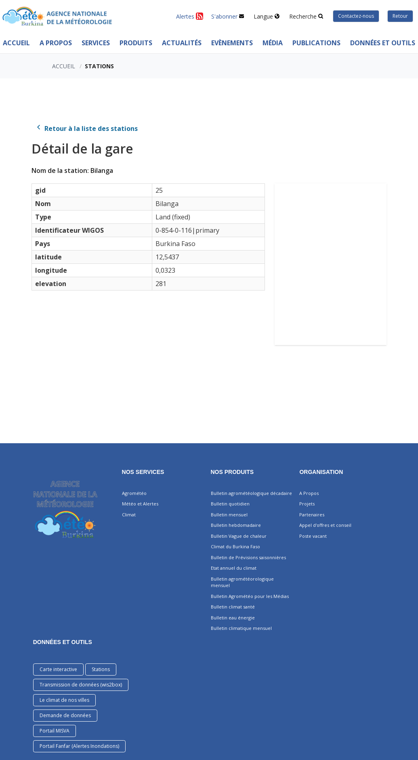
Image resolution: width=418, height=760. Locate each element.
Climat (129, 515)
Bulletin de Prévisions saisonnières (248, 557)
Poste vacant (313, 536)
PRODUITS (136, 42)
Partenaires (311, 515)
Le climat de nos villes (64, 700)
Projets (307, 504)
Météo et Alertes (140, 504)
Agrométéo (134, 493)
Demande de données (65, 715)
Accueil (63, 66)
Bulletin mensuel (229, 515)
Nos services (143, 472)
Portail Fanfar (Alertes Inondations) (79, 746)
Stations (101, 669)
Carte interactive (58, 669)
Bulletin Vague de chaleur (239, 536)
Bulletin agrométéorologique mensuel (242, 582)
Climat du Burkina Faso (235, 546)
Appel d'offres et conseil (325, 525)
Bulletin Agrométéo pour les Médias (250, 596)
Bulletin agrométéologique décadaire (251, 493)
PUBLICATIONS (316, 42)
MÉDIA (273, 42)
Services (96, 42)
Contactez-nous (356, 16)
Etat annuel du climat (233, 568)
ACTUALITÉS (182, 42)
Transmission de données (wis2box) (81, 684)
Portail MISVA (54, 730)
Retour (400, 16)
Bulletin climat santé (233, 607)
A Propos (56, 42)
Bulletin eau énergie (233, 618)
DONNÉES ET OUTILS (62, 642)
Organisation (321, 472)
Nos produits (232, 472)
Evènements (232, 42)
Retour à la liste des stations (86, 128)
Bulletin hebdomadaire (236, 525)
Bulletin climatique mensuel (241, 628)
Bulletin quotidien (230, 504)
